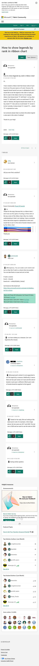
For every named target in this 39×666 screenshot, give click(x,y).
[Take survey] (9, 520)
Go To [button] (33, 25)
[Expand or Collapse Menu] (2, 21)
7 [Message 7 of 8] (8, 239)
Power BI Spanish (20, 206)
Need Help (11, 129)
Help (27, 25)
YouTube (12, 297)
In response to (15, 328)
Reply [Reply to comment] (15, 182)
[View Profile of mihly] (9, 161)
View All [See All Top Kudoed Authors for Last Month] (6, 606)
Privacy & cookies (5, 649)
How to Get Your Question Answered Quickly (16, 532)
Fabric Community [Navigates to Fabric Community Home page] (19, 17)
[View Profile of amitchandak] (14, 256)
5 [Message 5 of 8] (12, 432)
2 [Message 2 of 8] (8, 307)
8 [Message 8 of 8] (8, 178)
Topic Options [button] (31, 57)
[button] (22, 57)
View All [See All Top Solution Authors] (6, 569)
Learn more (5, 12)
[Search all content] (24, 29)
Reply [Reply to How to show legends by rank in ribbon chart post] (15, 138)
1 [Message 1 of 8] (8, 134)
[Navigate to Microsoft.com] (6, 17)
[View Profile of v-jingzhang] (19, 361)
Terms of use (4, 652)
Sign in (22, 25)
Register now (28, 38)
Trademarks (4, 655)
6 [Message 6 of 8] (12, 467)
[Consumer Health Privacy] (19, 661)
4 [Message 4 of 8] (11, 390)
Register (15, 25)
